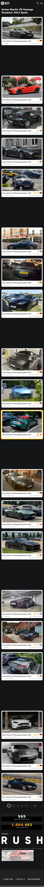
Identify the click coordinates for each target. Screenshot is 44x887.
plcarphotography (9, 768)
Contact (20, 870)
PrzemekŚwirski (9, 437)
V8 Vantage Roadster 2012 (21, 41)
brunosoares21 (9, 195)
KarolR (6, 43)
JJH (5, 316)
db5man (6, 616)
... (30, 806)
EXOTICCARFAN (9, 102)
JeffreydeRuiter (8, 495)
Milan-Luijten (8, 133)
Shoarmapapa (8, 285)
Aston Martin (7, 41)
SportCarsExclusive (10, 527)
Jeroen (6, 647)
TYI (5, 558)
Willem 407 (7, 406)
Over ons (8, 870)
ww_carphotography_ (10, 737)
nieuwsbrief (34, 870)
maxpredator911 (9, 678)
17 (35, 806)
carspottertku (8, 375)
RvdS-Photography (10, 799)
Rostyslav (7, 254)
